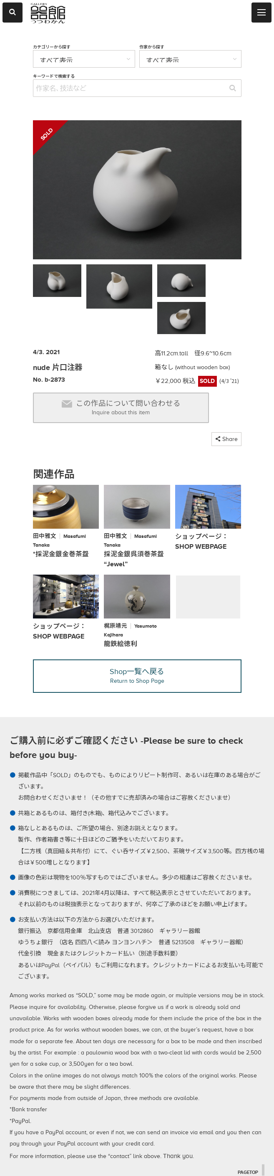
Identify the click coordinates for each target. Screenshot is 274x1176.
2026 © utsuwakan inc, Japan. (119, 1162)
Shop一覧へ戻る (137, 638)
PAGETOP (247, 1135)
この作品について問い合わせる (121, 370)
